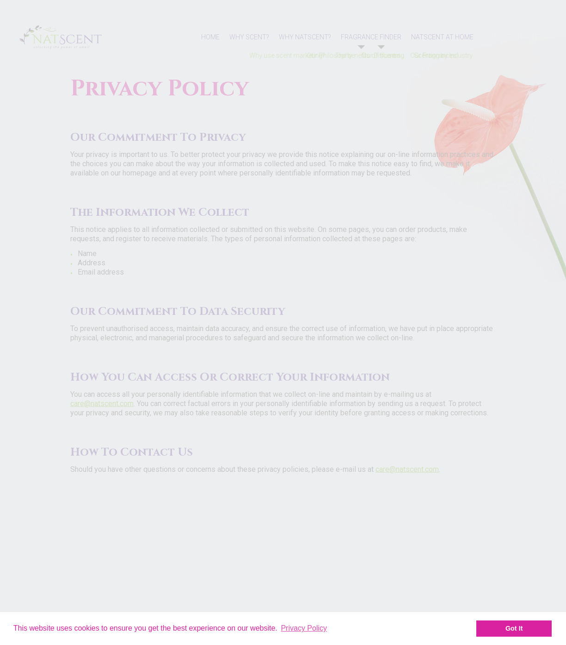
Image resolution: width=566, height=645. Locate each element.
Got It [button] (514, 628)
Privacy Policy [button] (304, 628)
